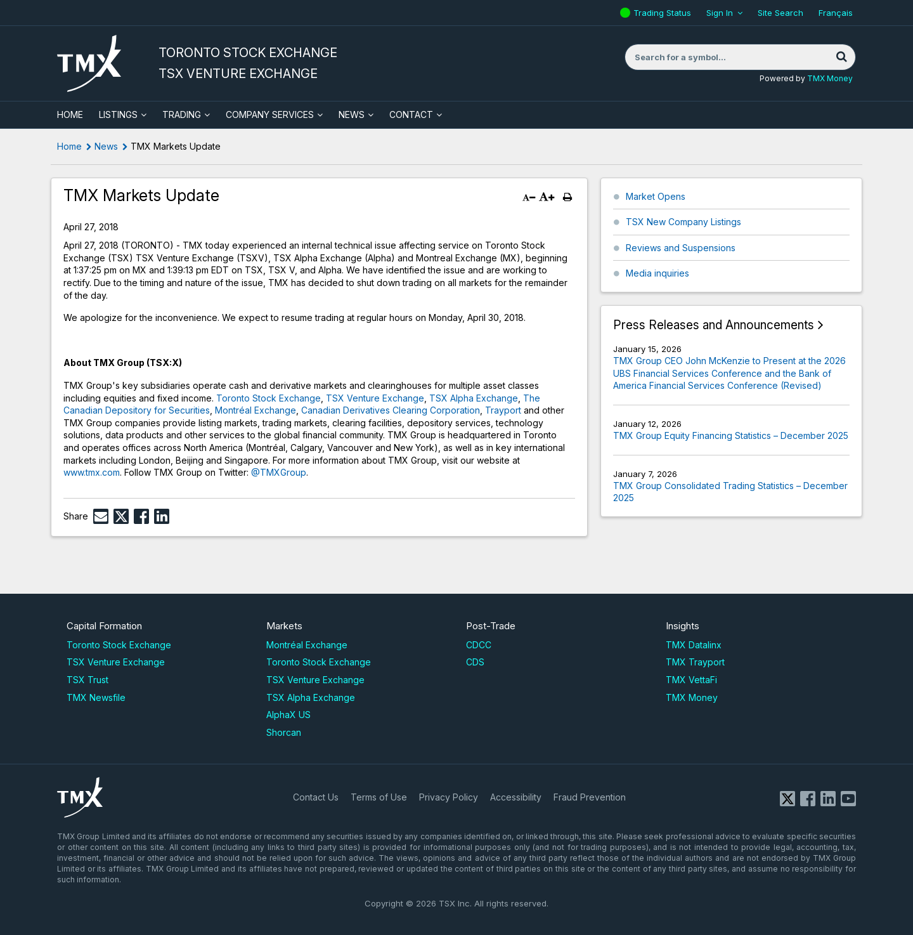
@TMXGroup (278, 472)
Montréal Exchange (255, 410)
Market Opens (655, 196)
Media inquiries (657, 273)
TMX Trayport (695, 662)
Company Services (270, 114)
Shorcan (283, 732)
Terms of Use (379, 797)
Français (836, 13)
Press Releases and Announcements (713, 325)
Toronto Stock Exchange (268, 398)
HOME (70, 114)
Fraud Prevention (590, 797)
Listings (118, 114)
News (352, 114)
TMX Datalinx (694, 644)
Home (69, 146)
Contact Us (316, 797)
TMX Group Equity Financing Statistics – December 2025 (730, 435)
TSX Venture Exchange (375, 398)
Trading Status (663, 12)
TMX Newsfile (96, 697)
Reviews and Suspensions (680, 247)
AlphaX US (288, 714)
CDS (475, 662)
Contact (411, 114)
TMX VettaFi (691, 679)
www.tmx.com (91, 472)
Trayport (503, 410)
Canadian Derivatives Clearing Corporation (390, 410)
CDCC (478, 644)
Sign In (719, 13)
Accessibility (515, 797)
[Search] (841, 57)
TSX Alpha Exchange (473, 398)
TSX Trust (87, 679)
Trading (181, 114)
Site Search (780, 13)
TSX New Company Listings (683, 221)
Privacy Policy (448, 797)
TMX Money (830, 78)
